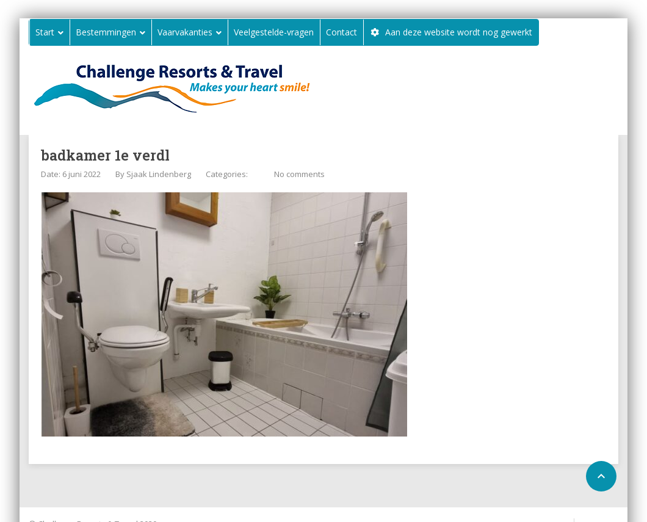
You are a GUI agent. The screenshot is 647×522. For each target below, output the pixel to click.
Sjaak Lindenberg (158, 174)
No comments (299, 174)
